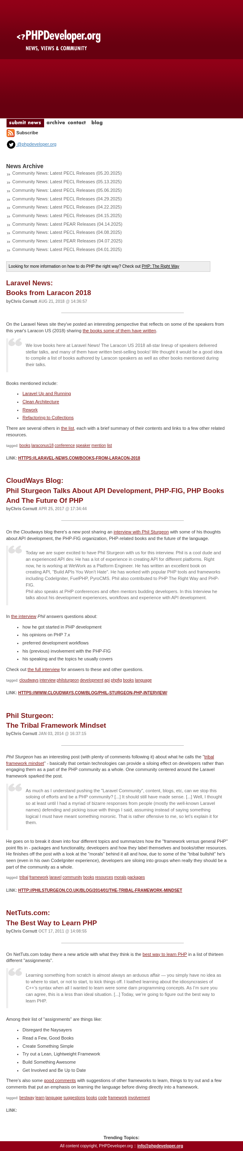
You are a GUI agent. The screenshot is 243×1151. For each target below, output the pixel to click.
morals (120, 877)
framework (39, 877)
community (72, 877)
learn (40, 1097)
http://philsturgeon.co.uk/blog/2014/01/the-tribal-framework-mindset (100, 890)
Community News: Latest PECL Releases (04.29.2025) (67, 198)
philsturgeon (68, 680)
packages (136, 877)
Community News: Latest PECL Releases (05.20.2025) (67, 173)
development (91, 680)
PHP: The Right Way (160, 266)
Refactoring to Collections (48, 417)
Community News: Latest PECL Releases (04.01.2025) (67, 249)
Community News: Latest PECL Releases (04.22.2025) (67, 206)
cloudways (29, 680)
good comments (60, 1080)
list (109, 445)
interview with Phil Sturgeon (141, 531)
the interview (23, 616)
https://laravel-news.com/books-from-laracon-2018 (79, 458)
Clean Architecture (40, 401)
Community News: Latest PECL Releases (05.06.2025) (67, 190)
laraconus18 (42, 445)
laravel (55, 877)
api (107, 680)
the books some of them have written (119, 330)
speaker (83, 445)
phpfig (116, 680)
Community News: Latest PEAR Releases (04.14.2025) (67, 224)
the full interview (44, 669)
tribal (24, 877)
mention (98, 445)
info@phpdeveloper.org (160, 1146)
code (102, 1097)
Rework (30, 409)
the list (67, 428)
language (143, 680)
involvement (139, 1097)
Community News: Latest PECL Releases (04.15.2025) (67, 215)
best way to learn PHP (165, 954)
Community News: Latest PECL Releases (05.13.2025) (67, 181)
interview (48, 680)
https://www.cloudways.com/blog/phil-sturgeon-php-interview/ (92, 693)
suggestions (74, 1097)
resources (104, 877)
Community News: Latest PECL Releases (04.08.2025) (67, 232)
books (25, 445)
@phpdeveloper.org (31, 144)
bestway (27, 1097)
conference (65, 445)
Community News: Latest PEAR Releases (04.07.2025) (67, 240)
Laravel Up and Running (46, 393)
